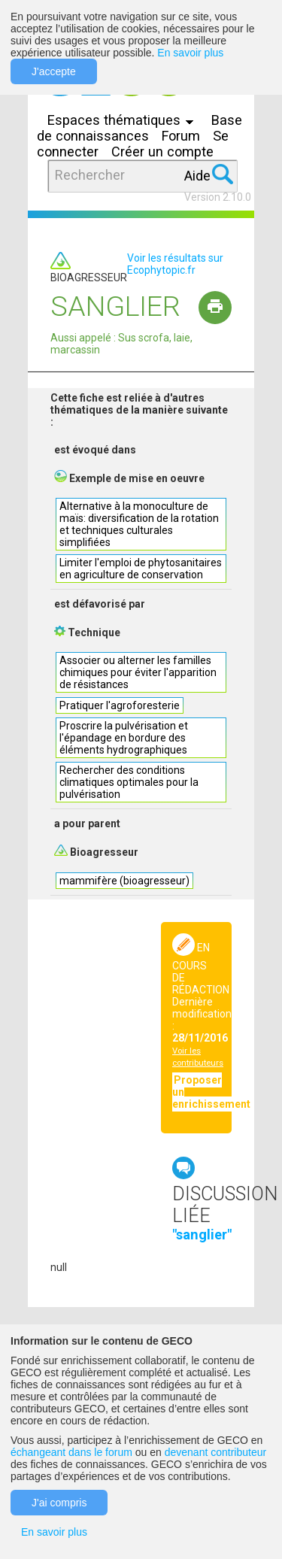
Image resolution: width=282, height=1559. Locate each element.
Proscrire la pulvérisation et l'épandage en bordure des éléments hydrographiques (123, 738)
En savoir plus (190, 53)
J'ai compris (59, 1503)
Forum (181, 136)
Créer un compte (162, 151)
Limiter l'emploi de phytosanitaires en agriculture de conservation (140, 569)
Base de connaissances (139, 128)
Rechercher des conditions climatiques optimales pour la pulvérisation (129, 782)
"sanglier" (202, 1234)
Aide (197, 176)
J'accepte (54, 71)
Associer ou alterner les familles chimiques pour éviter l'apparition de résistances (138, 672)
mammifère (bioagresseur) (124, 881)
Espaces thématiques (124, 120)
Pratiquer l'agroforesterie (119, 705)
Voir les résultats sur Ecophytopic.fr (175, 264)
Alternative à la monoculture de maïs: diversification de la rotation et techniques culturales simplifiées (139, 524)
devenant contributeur (215, 1452)
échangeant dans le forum (71, 1452)
